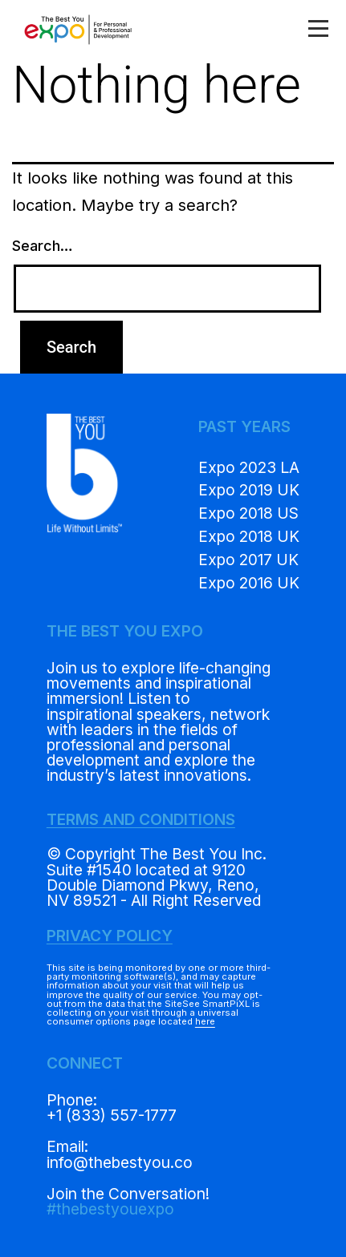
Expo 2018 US (248, 513)
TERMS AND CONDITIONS (141, 819)
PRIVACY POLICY (110, 935)
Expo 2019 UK (248, 489)
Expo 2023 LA (248, 467)
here (205, 1021)
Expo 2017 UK (248, 559)
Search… (42, 245)
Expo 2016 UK (248, 582)
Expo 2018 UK (248, 536)
